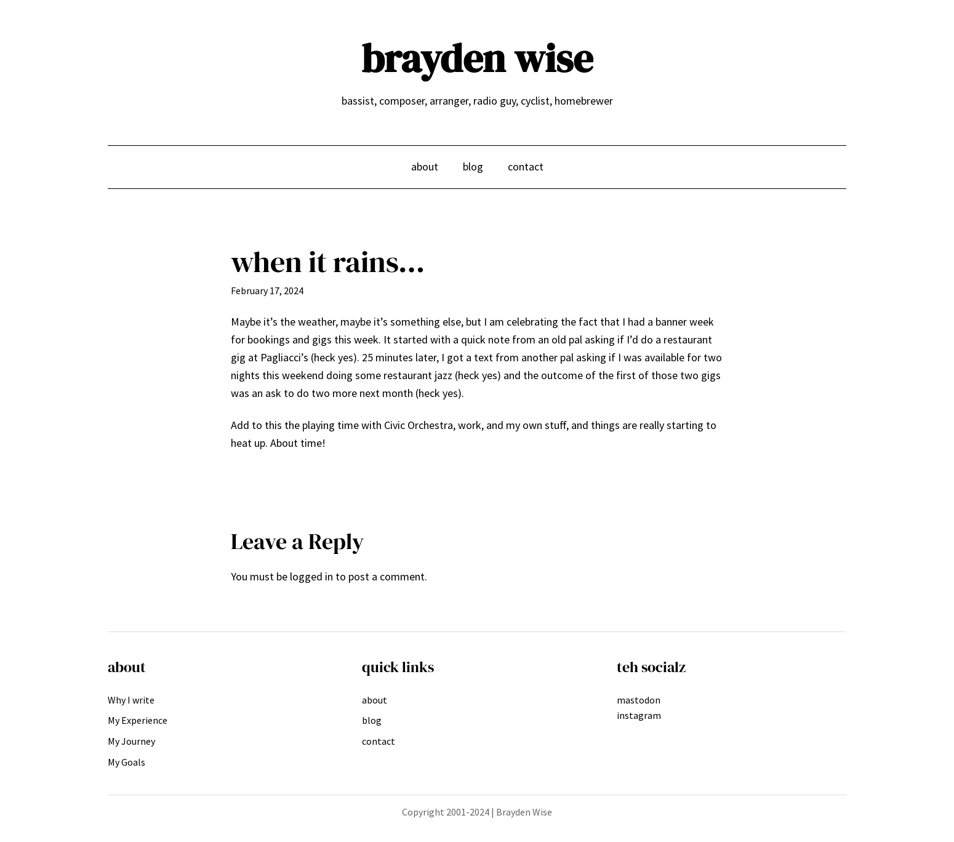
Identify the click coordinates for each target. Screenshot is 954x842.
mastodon (638, 700)
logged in (311, 576)
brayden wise (477, 58)
